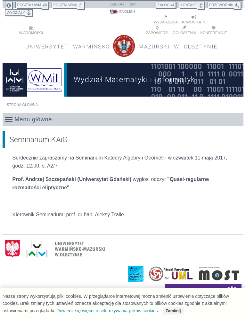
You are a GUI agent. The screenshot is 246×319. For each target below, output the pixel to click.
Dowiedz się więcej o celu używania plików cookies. (108, 310)
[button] (123, 119)
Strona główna (22, 104)
